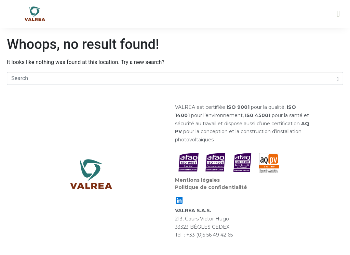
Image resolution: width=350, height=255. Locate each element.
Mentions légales (197, 180)
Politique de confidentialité (211, 187)
